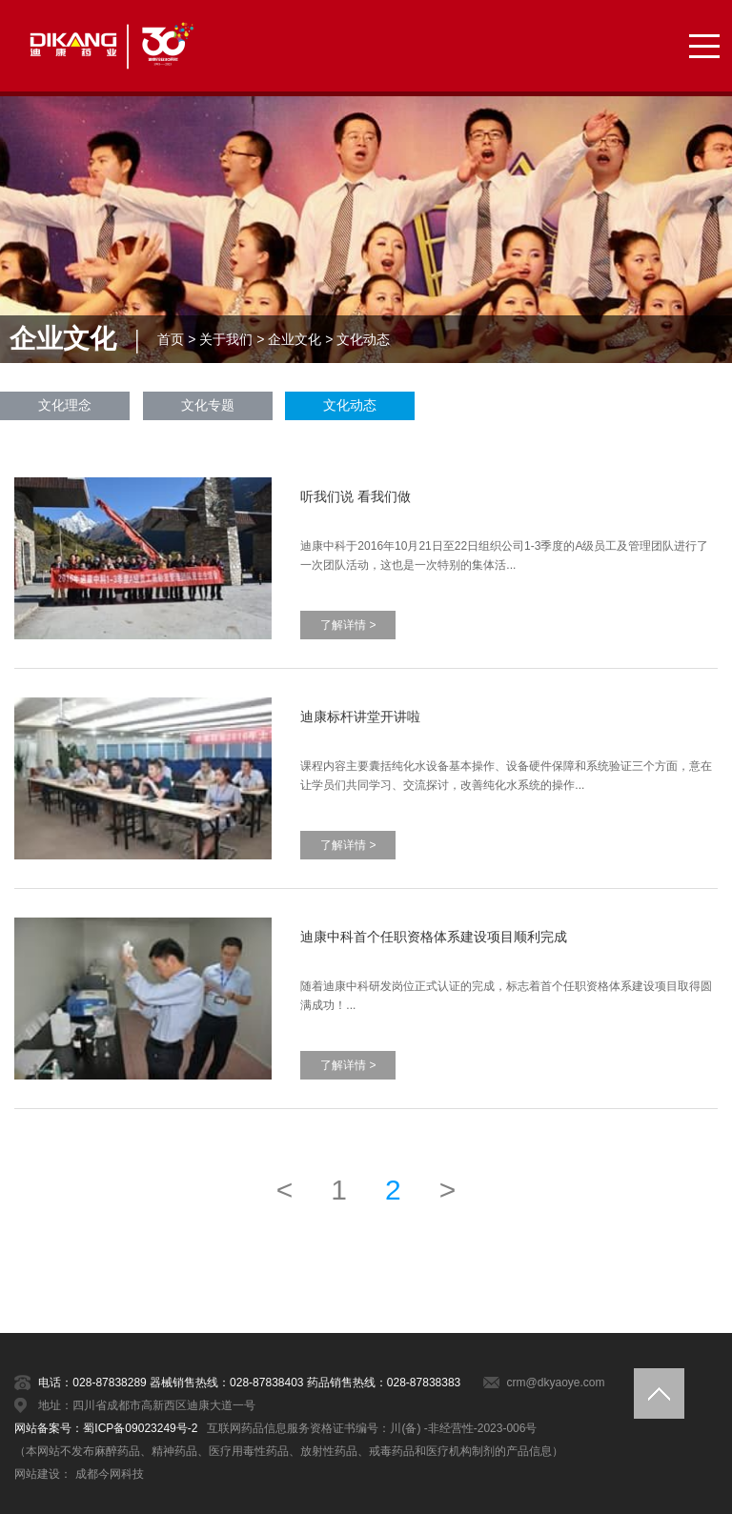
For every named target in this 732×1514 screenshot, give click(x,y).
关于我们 (226, 339)
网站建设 (37, 1474)
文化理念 (65, 405)
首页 (170, 339)
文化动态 (363, 339)
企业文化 (294, 339)
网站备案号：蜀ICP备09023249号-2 (105, 1428)
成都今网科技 (109, 1474)
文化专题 (207, 405)
